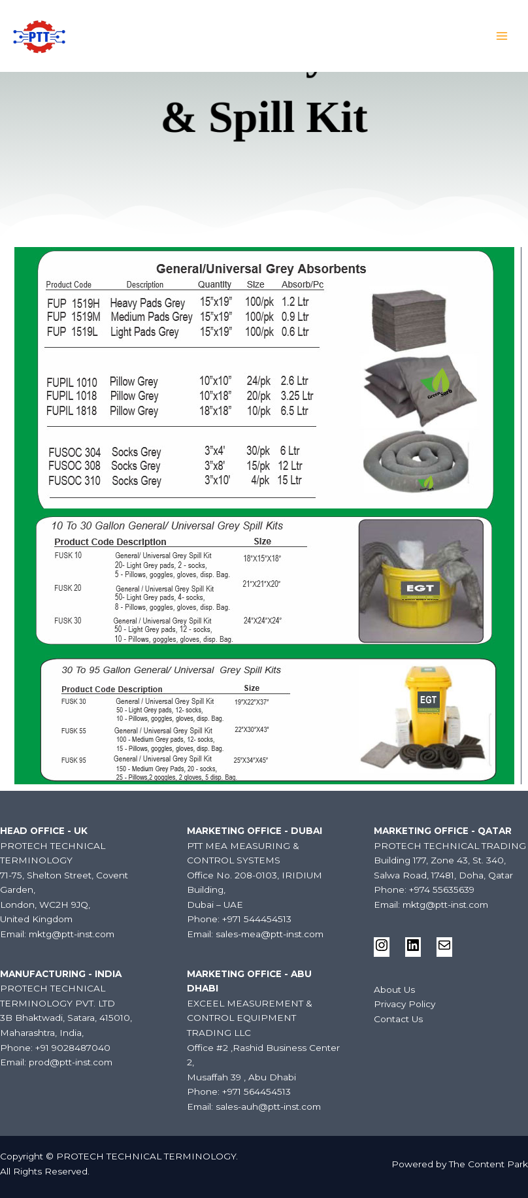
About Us (394, 989)
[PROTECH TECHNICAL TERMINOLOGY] (39, 36)
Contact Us (398, 1019)
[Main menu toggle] (502, 36)
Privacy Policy (404, 1004)
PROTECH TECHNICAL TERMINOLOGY (149, 31)
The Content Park (488, 1164)
